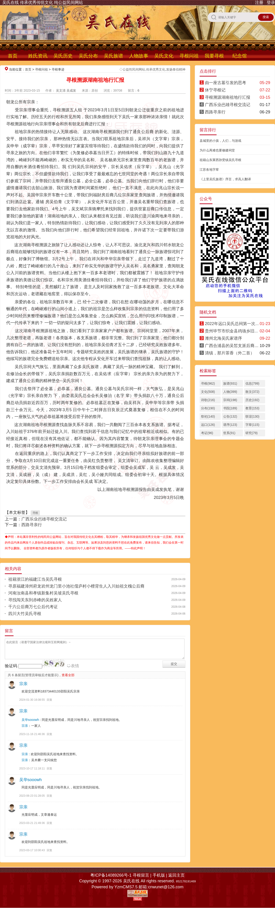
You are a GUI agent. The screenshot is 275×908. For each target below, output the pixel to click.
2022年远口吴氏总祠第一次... (232, 323)
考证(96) (207, 433)
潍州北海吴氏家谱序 (223, 338)
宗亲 (23, 683)
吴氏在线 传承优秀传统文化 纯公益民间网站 (42, 2)
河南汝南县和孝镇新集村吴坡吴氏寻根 (43, 593)
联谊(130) (252, 416)
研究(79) (251, 433)
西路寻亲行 (31, 524)
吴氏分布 (88, 55)
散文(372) (252, 392)
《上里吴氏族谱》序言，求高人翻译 (225, 179)
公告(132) (230, 416)
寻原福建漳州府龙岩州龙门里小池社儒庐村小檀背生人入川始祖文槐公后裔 (76, 586)
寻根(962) (208, 383)
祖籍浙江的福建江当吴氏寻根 (35, 579)
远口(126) (208, 425)
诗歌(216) (208, 400)
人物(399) (230, 392)
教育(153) (252, 408)
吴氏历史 (63, 55)
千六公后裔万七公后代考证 (33, 606)
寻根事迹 (58, 69)
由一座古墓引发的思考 (225, 82)
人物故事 (138, 55)
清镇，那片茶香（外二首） (229, 353)
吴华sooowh (30, 720)
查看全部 (68, 675)
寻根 (35, 512)
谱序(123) (230, 425)
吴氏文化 (163, 55)
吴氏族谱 (113, 55)
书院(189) (230, 408)
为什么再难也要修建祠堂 (217, 150)
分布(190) (208, 408)
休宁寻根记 (215, 90)
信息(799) (252, 383)
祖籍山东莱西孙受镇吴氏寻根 (220, 160)
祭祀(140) (208, 416)
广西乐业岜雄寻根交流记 (44, 519)
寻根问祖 (189, 55)
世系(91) (229, 433)
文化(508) (208, 392)
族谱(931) (230, 383)
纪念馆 (239, 55)
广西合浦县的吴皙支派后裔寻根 (234, 345)
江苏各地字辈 (209, 169)
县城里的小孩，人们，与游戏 (220, 140)
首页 (12, 55)
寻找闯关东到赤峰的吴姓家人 (35, 600)
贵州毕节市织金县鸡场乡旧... (231, 331)
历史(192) (252, 400)
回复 (49, 699)
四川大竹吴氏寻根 (24, 613)
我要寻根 (214, 55)
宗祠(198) (230, 400)
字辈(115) (252, 425)
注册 (259, 2)
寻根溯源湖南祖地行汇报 (227, 97)
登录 (271, 2)
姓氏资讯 (37, 55)
